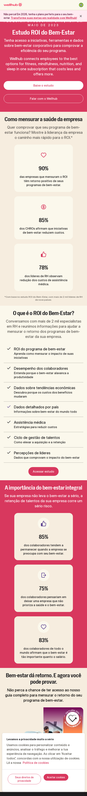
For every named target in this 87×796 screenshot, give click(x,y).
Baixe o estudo (43, 85)
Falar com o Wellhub (43, 98)
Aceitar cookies (56, 777)
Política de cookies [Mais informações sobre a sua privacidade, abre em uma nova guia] (36, 763)
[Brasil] (81, 5)
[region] (43, 762)
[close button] (80, 16)
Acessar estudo (43, 471)
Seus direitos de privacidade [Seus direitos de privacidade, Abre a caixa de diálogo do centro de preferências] (24, 779)
